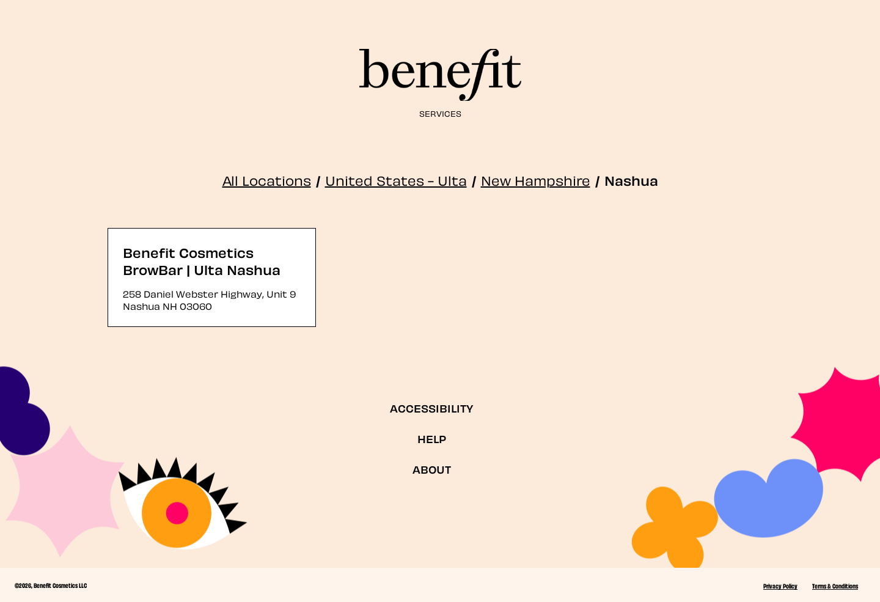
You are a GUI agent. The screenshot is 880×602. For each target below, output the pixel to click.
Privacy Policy (780, 585)
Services (440, 113)
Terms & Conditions (835, 585)
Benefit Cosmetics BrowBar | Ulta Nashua (201, 260)
